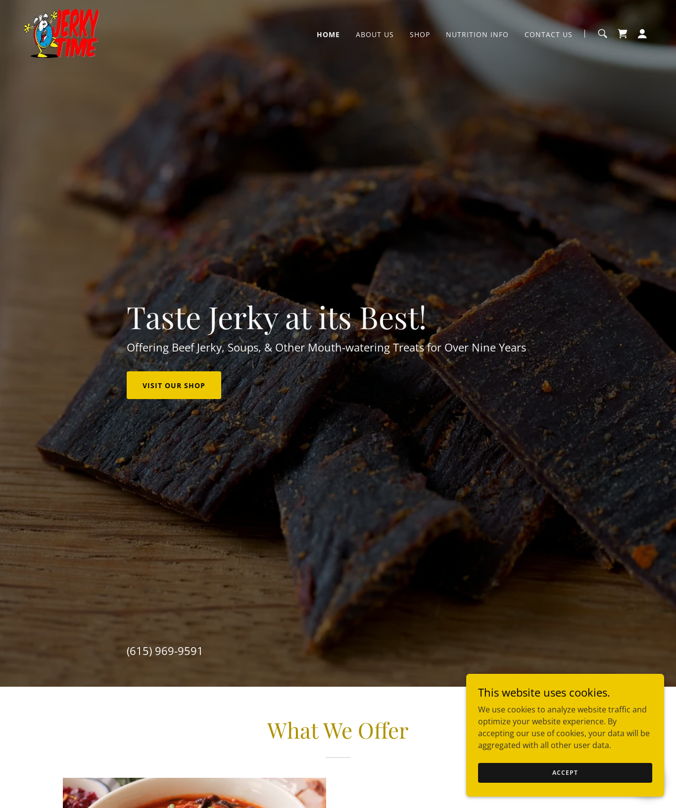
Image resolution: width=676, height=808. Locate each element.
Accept (565, 772)
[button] (642, 34)
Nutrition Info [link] (477, 34)
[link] (62, 32)
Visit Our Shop (174, 385)
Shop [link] (420, 34)
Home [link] (328, 34)
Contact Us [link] (549, 34)
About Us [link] (375, 34)
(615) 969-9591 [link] (165, 650)
